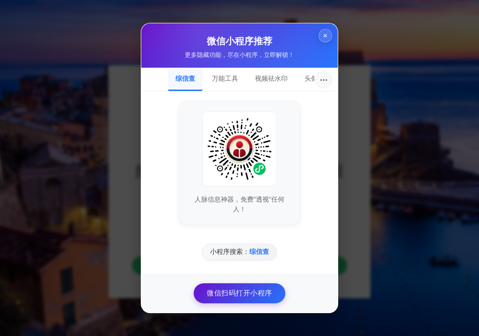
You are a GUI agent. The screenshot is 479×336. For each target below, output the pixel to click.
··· (324, 80)
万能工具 (225, 78)
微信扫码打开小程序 (239, 293)
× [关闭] (322, 38)
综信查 (185, 78)
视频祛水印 (271, 78)
